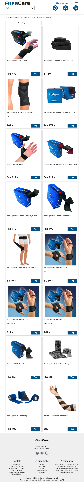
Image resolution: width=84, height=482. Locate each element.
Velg (35, 74)
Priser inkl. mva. (62, 3)
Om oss (42, 468)
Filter (23, 23)
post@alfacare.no (44, 448)
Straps (48, 17)
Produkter (24, 17)
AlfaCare (16, 17)
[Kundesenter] (55, 8)
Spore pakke (42, 466)
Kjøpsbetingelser (42, 470)
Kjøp (72, 74)
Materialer (40, 17)
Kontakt (42, 464)
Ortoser (32, 17)
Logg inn (65, 8)
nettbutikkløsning (39, 480)
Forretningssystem (26, 480)
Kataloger (42, 472)
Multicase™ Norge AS (57, 480)
